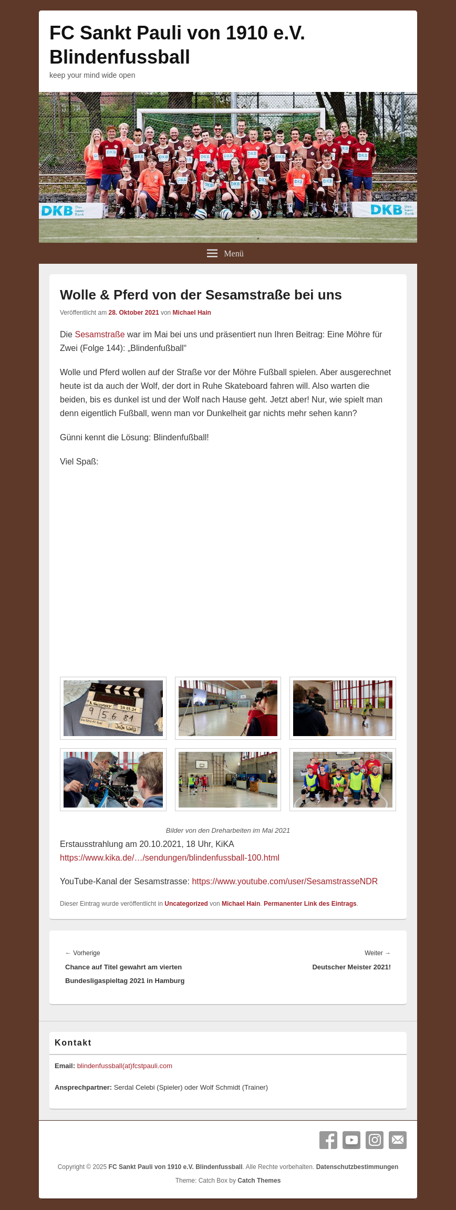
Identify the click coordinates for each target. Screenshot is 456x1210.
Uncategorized (186, 903)
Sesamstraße (100, 334)
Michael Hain (192, 312)
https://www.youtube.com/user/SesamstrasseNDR (285, 881)
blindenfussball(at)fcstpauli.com (124, 1066)
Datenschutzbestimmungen (357, 1167)
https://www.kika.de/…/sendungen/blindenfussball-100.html (169, 857)
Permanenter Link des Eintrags (310, 903)
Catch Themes (259, 1180)
